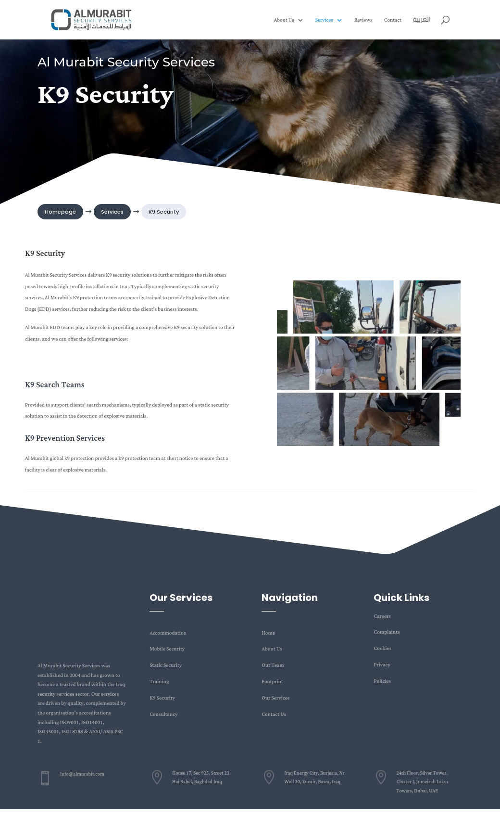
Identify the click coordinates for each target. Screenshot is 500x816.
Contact (392, 21)
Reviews (363, 21)
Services (324, 21)
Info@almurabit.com (82, 774)
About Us (284, 21)
